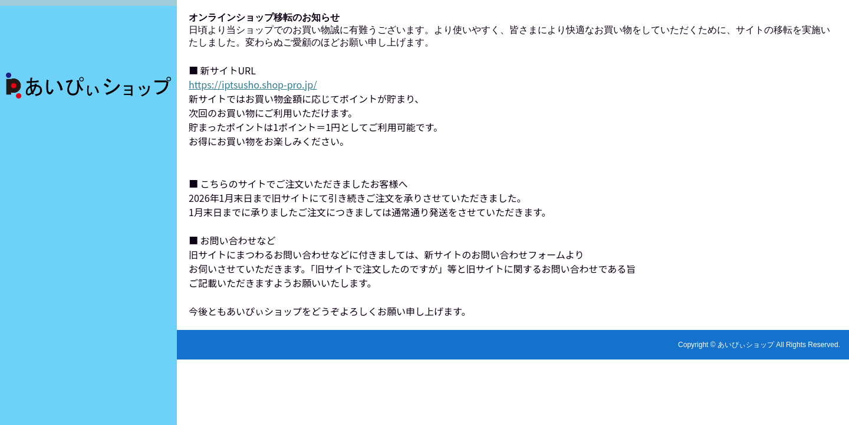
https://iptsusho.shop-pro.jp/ (253, 84)
